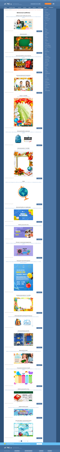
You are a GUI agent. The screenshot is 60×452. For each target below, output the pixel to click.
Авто (45, 28)
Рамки (30, 7)
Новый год (46, 12)
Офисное (46, 62)
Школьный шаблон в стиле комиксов (23, 55)
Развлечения (47, 82)
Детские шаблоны (20, 76)
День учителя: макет (23, 350)
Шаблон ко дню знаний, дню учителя (23, 15)
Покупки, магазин (47, 84)
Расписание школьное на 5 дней (23, 367)
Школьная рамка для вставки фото (23, 75)
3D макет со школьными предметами (23, 242)
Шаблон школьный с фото (23, 224)
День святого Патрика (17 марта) (23, 9)
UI (45, 26)
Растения (46, 68)
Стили (46, 76)
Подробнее (39, 31)
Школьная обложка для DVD (23, 330)
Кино (45, 42)
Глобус (23, 181)
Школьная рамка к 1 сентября (23, 148)
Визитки (24, 7)
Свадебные (46, 71)
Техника (46, 81)
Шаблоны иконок (8, 182)
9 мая (35, 9)
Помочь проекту (48, 3)
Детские (46, 34)
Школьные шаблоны (26, 76)
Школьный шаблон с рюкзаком (23, 131)
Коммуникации (47, 43)
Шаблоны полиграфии (9, 16)
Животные (46, 37)
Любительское (47, 51)
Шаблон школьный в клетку (23, 389)
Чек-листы (49, 450)
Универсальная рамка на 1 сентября (23, 295)
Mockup (46, 23)
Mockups (34, 7)
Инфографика (47, 56)
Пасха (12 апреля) (31, 9)
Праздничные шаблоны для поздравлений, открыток (21, 16)
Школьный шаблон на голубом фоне (23, 207)
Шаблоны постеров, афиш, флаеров (11, 261)
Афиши (45, 7)
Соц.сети (19, 7)
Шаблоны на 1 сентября (33, 16)
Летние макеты (39, 9)
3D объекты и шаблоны (9, 243)
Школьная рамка (23, 34)
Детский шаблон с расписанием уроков (23, 420)
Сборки (46, 70)
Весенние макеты (14, 9)
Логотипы (39, 7)
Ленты (46, 48)
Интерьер (46, 40)
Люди (46, 53)
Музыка (46, 54)
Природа (46, 85)
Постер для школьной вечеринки (23, 260)
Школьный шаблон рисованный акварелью (23, 315)
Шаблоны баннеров (8, 225)
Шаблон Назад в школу (23, 406)
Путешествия (47, 87)
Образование (47, 59)
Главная (5, 0)
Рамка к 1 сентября (23, 95)
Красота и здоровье (48, 45)
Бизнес (46, 31)
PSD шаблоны (17, 450)
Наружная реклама (47, 57)
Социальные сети (47, 18)
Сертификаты (51, 7)
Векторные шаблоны (28, 450)
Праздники (46, 17)
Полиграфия (47, 15)
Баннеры (46, 29)
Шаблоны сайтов (12, 7)
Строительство (47, 79)
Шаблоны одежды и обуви (10, 56)
